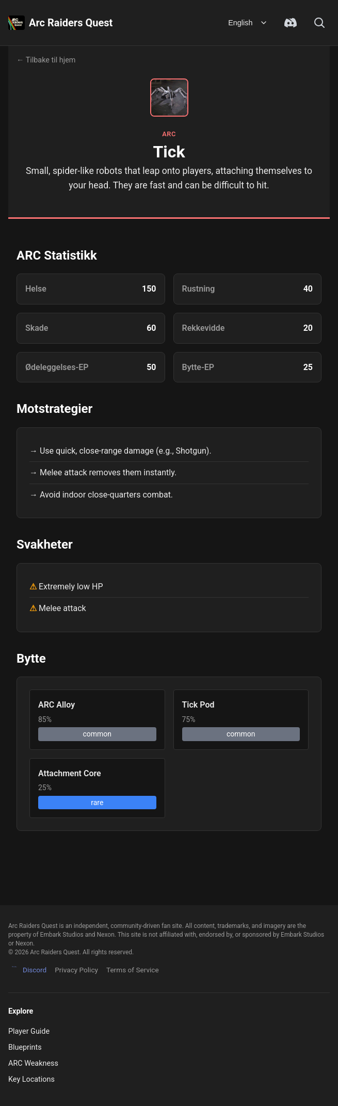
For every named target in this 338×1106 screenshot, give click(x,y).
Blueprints (25, 1047)
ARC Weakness (33, 1063)
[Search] (319, 22)
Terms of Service (132, 970)
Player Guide (29, 1031)
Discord (27, 970)
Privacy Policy (76, 970)
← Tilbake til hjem (46, 60)
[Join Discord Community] (290, 22)
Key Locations (31, 1079)
